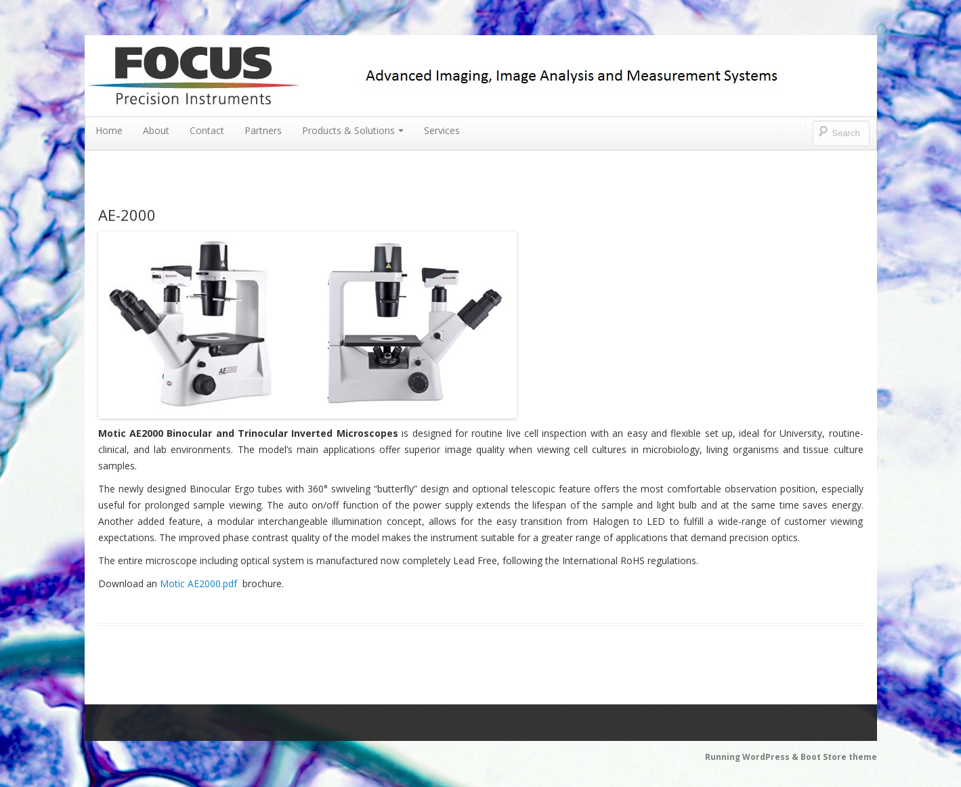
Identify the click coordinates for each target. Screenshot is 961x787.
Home (109, 130)
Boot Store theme (838, 757)
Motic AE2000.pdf (198, 583)
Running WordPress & (752, 757)
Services (442, 130)
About (156, 130)
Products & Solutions (353, 130)
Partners (263, 130)
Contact (207, 130)
